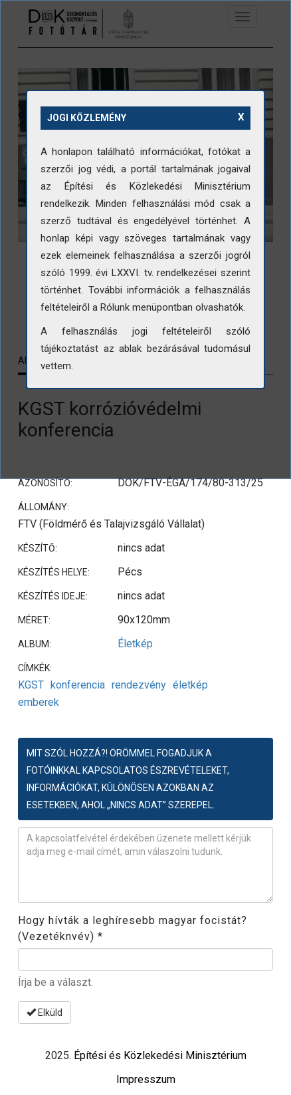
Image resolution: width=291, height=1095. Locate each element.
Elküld (44, 1012)
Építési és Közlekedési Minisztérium (160, 1055)
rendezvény (139, 685)
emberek (38, 702)
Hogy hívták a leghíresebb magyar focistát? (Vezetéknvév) (132, 928)
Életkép (135, 643)
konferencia (77, 685)
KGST (31, 685)
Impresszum (145, 1079)
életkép (190, 685)
